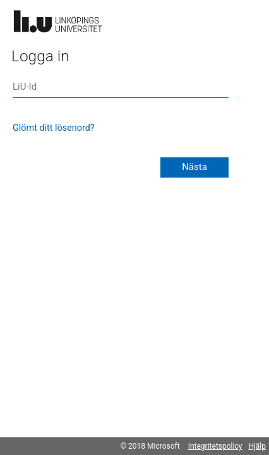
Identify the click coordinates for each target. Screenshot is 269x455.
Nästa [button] (194, 167)
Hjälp (257, 446)
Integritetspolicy (215, 446)
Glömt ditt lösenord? (54, 128)
